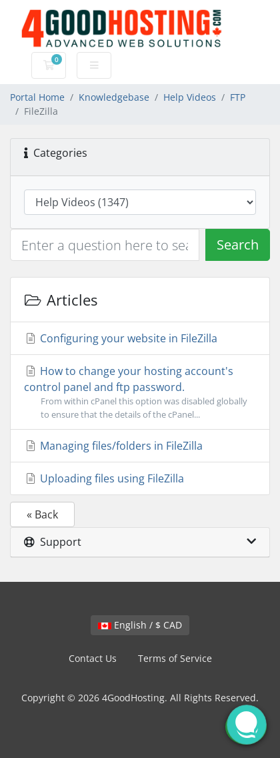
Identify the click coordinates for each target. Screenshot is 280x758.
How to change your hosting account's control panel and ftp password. (140, 392)
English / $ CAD (140, 625)
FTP (237, 97)
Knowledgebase (114, 97)
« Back (42, 514)
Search (238, 245)
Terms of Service (175, 658)
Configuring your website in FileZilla (120, 338)
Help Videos (189, 97)
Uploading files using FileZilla (104, 478)
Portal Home (37, 97)
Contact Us (93, 658)
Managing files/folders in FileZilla (113, 445)
